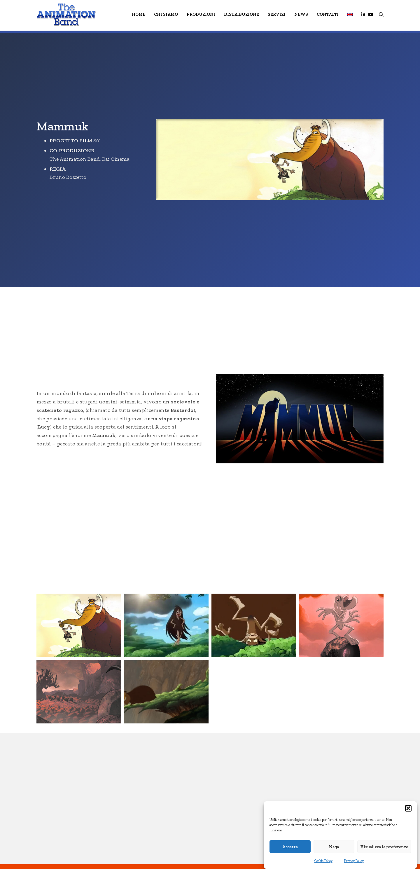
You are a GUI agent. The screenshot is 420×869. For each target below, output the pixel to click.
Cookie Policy (323, 861)
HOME (138, 14)
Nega (334, 846)
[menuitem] (350, 14)
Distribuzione (241, 14)
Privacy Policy (354, 861)
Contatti (328, 14)
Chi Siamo (166, 14)
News (301, 14)
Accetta (290, 846)
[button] (408, 808)
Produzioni (201, 14)
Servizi (277, 14)
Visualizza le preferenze (384, 846)
